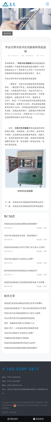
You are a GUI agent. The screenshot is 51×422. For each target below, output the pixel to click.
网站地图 (13, 412)
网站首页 (12, 419)
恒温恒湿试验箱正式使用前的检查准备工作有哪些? (25, 282)
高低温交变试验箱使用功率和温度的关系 (30, 206)
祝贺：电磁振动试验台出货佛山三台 (19, 323)
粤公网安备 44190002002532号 (28, 405)
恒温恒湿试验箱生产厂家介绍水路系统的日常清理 (25, 308)
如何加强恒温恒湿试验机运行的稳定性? (21, 271)
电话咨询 (38, 419)
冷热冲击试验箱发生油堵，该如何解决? (21, 235)
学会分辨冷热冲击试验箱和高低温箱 (19, 318)
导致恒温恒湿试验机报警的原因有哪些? (21, 224)
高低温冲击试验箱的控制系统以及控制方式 (31, 202)
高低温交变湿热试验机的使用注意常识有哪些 (23, 303)
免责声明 (5, 412)
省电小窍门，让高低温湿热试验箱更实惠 (21, 328)
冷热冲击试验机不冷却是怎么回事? (19, 259)
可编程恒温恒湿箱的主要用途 (16, 338)
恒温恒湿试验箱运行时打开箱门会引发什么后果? (24, 247)
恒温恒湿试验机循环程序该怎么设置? (20, 343)
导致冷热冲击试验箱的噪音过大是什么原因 (22, 313)
